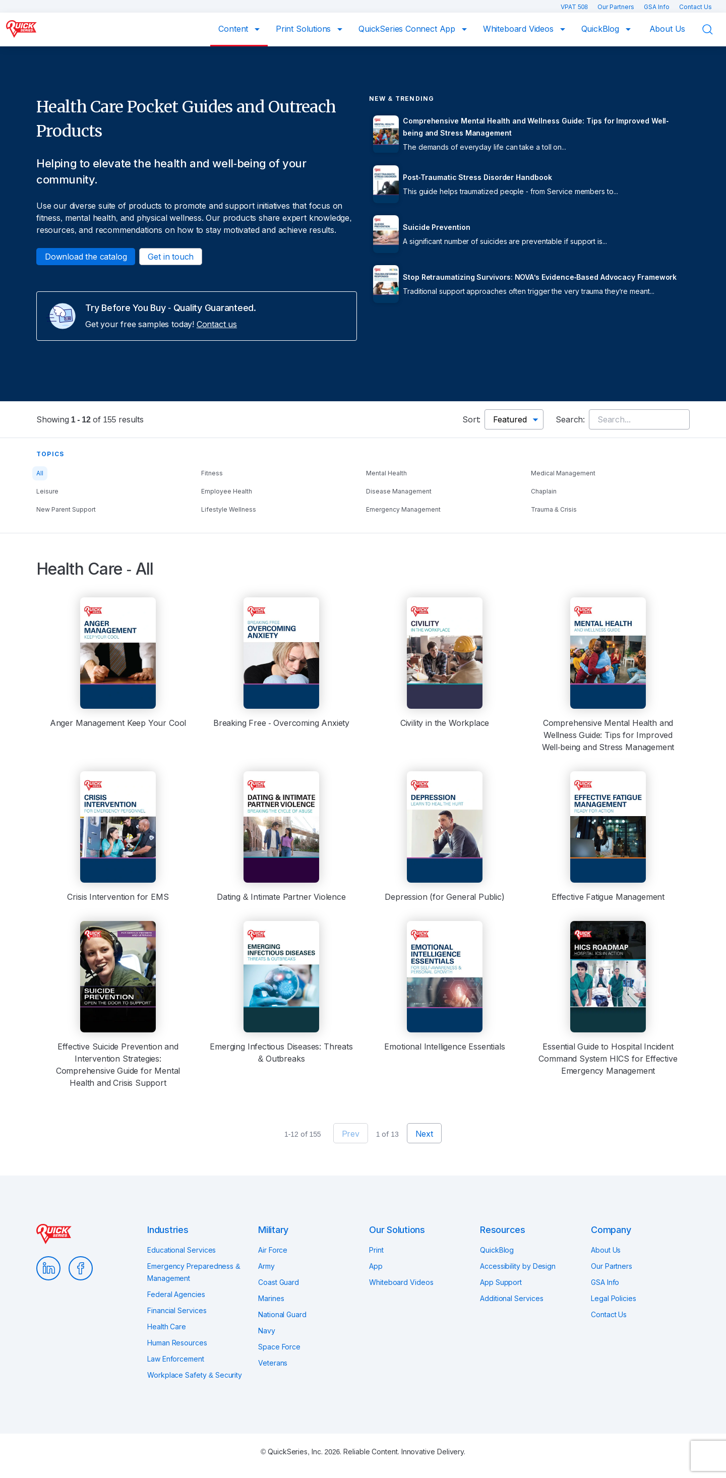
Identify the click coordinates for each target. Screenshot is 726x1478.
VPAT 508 (575, 7)
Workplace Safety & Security (194, 1375)
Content (234, 29)
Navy (266, 1330)
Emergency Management (403, 509)
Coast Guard (278, 1282)
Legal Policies (613, 1298)
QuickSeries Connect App (408, 29)
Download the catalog (86, 257)
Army (266, 1266)
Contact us (217, 324)
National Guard (282, 1314)
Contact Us (695, 7)
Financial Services (177, 1310)
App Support (501, 1282)
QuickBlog (601, 29)
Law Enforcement (175, 1358)
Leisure (47, 491)
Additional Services (511, 1298)
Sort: (471, 419)
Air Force (272, 1250)
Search (714, 30)
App (376, 1266)
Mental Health (386, 473)
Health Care (166, 1326)
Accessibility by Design (518, 1266)
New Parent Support (66, 509)
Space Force (279, 1346)
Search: (570, 419)
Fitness (212, 473)
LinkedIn (48, 1268)
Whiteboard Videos (519, 29)
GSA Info (657, 7)
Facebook (81, 1268)
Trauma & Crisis (554, 509)
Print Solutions (304, 29)
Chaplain (544, 491)
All (39, 473)
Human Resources (177, 1342)
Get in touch (171, 257)
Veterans (272, 1363)
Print (376, 1250)
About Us (667, 29)
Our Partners (616, 7)
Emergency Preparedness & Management (193, 1272)
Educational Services (181, 1250)
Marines (271, 1298)
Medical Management (563, 473)
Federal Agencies (176, 1294)
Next (424, 1134)
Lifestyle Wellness (228, 509)
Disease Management (399, 491)
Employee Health (226, 491)
